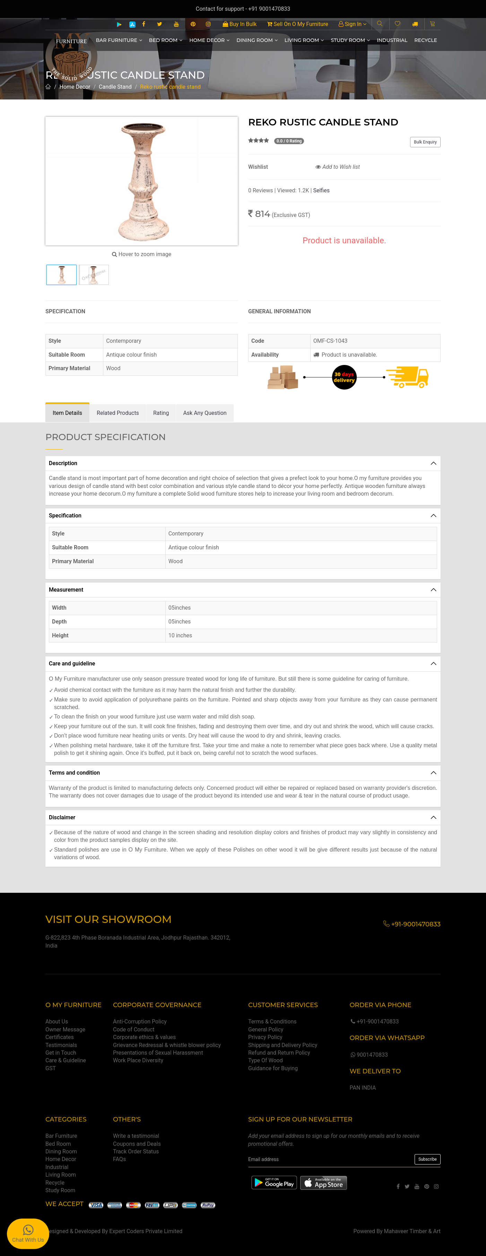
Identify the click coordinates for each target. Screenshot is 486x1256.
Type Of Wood (265, 1060)
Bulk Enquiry (425, 142)
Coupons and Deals (137, 1144)
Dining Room (257, 40)
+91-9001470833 (374, 1021)
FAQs (119, 1159)
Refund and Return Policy (279, 1052)
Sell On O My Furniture (297, 24)
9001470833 (368, 1055)
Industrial (392, 40)
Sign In (352, 24)
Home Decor (209, 40)
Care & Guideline (65, 1060)
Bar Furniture (119, 40)
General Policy (265, 1029)
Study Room (350, 40)
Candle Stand (115, 87)
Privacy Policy (265, 1037)
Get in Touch (60, 1052)
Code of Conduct (134, 1029)
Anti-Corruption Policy (140, 1021)
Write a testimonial (136, 1136)
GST (50, 1068)
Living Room (304, 40)
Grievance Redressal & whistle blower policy (167, 1045)
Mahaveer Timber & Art (412, 1231)
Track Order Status (136, 1151)
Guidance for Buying (273, 1068)
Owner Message (65, 1029)
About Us (56, 1021)
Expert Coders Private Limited (145, 1231)
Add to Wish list (337, 167)
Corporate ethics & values (144, 1037)
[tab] (67, 413)
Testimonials (61, 1045)
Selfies (321, 190)
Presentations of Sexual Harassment (158, 1052)
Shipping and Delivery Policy (282, 1045)
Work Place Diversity (138, 1060)
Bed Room (165, 40)
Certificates (59, 1037)
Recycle (425, 40)
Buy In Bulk (240, 24)
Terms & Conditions (272, 1021)
